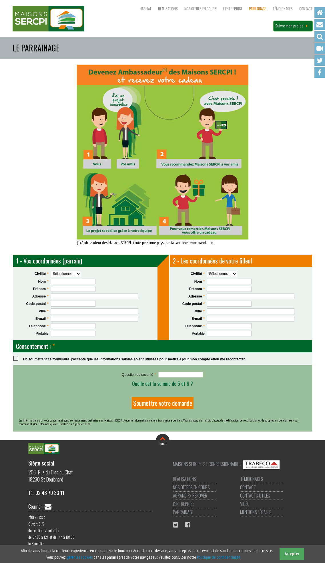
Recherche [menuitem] (319, 36)
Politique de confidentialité (218, 557)
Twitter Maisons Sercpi (176, 525)
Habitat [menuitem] (145, 8)
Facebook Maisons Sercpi (188, 525)
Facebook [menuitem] (319, 72)
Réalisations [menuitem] (168, 8)
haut (162, 443)
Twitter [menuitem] (319, 60)
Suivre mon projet (289, 26)
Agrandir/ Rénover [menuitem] (190, 495)
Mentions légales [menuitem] (255, 512)
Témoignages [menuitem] (283, 8)
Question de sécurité (138, 375)
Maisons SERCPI (48, 18)
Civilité (41, 274)
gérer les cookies (80, 557)
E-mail (42, 319)
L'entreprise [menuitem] (232, 8)
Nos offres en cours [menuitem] (200, 8)
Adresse (40, 297)
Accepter (292, 553)
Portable (42, 334)
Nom (43, 282)
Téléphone (38, 326)
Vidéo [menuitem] (319, 48)
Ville (44, 311)
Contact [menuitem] (319, 24)
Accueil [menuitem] (319, 12)
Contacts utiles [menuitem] (255, 495)
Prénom (41, 289)
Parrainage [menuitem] (257, 8)
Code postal (37, 304)
